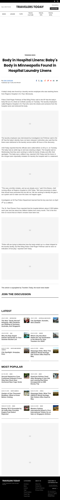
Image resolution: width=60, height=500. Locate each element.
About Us (37, 484)
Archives (26, 484)
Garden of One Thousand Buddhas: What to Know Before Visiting (10, 395)
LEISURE (12, 14)
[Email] (53, 80)
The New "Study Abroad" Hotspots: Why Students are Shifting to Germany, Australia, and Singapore (10, 323)
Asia (11, 333)
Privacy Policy (39, 490)
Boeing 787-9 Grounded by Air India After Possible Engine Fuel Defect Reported (11, 411)
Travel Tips (27, 494)
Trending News (30, 55)
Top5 (25, 490)
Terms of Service (39, 488)
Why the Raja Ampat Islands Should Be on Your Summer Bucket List (11, 337)
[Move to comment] (57, 80)
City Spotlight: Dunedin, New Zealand (40, 321)
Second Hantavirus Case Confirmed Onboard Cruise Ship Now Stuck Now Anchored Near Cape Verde (11, 379)
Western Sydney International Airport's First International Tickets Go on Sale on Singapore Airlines (41, 411)
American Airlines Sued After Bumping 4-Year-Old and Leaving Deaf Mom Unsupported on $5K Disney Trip (40, 380)
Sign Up (54, 488)
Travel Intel (27, 496)
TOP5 (21, 14)
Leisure (26, 488)
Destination (13, 318)
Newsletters (55, 5)
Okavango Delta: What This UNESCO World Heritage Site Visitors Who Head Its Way (41, 353)
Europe (41, 333)
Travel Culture (27, 492)
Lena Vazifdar (8, 80)
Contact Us (38, 486)
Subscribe (54, 8)
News (11, 374)
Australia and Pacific (45, 318)
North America (15, 391)
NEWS (4, 14)
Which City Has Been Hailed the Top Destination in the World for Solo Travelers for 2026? (40, 338)
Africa (41, 348)
